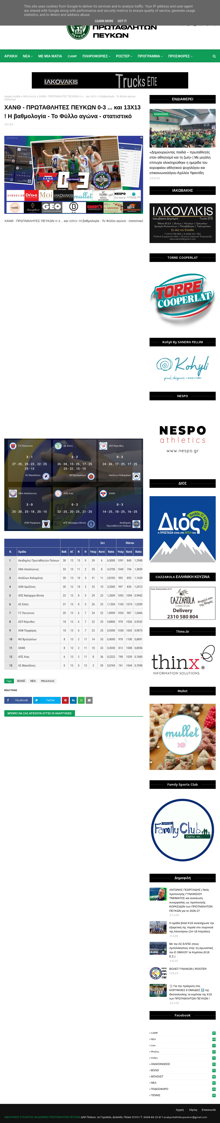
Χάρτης (193, 1109)
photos (183, 1051)
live (183, 1045)
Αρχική (180, 1109)
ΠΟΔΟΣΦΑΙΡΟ (183, 1089)
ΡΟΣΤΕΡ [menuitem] (123, 56)
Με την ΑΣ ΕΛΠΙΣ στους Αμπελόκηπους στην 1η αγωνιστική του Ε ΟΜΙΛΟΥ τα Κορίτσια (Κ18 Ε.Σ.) (191, 950)
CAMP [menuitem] (72, 56)
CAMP (183, 1032)
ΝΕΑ (33, 680)
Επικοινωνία (209, 1109)
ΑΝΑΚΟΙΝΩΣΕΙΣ (183, 1064)
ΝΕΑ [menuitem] (26, 56)
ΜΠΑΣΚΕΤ (183, 1076)
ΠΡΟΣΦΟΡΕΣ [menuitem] (179, 56)
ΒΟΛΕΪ (21, 680)
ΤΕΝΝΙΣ (183, 1095)
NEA (183, 1039)
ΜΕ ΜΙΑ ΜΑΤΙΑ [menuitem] (50, 56)
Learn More (104, 21)
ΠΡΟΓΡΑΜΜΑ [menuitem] (149, 56)
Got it (122, 21)
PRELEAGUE (29, 96)
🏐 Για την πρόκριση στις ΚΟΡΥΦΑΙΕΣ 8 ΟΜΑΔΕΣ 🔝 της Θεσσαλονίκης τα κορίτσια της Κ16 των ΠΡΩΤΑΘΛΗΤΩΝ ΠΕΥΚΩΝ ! (190, 992)
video (183, 1057)
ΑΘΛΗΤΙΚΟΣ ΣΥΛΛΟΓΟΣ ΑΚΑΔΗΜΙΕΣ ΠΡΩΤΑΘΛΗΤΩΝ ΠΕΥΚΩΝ (42, 1117)
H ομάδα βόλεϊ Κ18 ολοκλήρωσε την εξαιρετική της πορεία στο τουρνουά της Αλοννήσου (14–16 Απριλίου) (191, 927)
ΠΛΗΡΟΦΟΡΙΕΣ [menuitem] (95, 56)
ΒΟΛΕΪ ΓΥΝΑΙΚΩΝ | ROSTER (187, 968)
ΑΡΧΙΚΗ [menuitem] (10, 56)
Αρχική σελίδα (12, 96)
